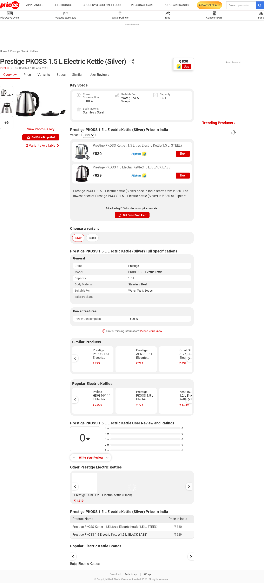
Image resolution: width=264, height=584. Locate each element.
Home (3, 51)
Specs (61, 75)
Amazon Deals (209, 5)
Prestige (4, 68)
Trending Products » (219, 123)
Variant (75, 135)
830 (97, 153)
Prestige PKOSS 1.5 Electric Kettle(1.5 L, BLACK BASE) (132, 167)
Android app (131, 574)
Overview (10, 75)
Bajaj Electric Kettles (85, 564)
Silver (78, 237)
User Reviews (99, 75)
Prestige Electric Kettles (24, 51)
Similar (77, 75)
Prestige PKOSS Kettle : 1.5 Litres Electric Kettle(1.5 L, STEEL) (137, 145)
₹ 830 (183, 61)
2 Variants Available (40, 145)
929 (97, 175)
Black (92, 237)
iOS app (148, 574)
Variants (44, 75)
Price (27, 75)
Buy (186, 66)
